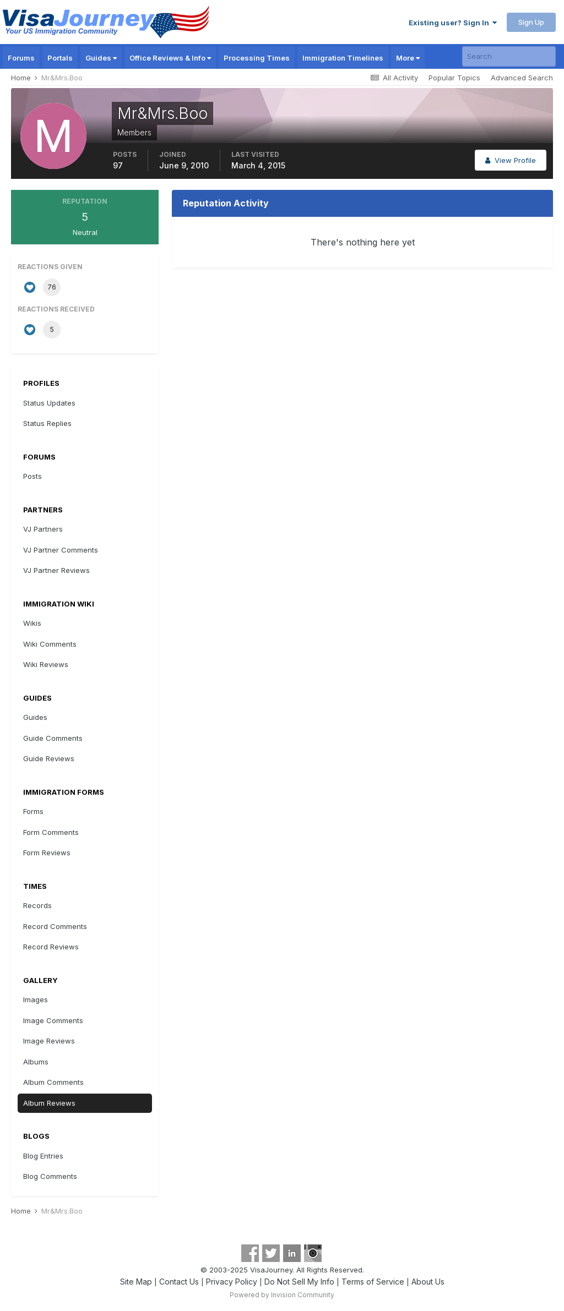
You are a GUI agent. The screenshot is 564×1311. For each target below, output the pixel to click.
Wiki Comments (50, 644)
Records (37, 905)
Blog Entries (43, 1155)
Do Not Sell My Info (299, 1281)
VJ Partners (43, 529)
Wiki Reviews (45, 664)
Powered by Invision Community (282, 1295)
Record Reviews (51, 946)
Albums (35, 1061)
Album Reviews (49, 1103)
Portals (60, 57)
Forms (33, 811)
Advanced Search (522, 77)
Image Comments (53, 1020)
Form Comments (51, 832)
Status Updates (49, 402)
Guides (101, 57)
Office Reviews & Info (170, 57)
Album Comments (53, 1082)
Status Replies (47, 423)
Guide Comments (53, 738)
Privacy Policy (231, 1281)
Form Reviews (46, 852)
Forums (21, 57)
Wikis (32, 623)
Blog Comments (50, 1176)
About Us (427, 1281)
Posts (32, 476)
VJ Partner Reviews (56, 570)
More (408, 57)
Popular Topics (454, 77)
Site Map (136, 1281)
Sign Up (531, 22)
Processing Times (257, 57)
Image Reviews (49, 1040)
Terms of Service (372, 1281)
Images (35, 999)
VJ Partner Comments (60, 549)
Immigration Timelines (342, 57)
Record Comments (55, 926)
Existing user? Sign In (453, 22)
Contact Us (179, 1281)
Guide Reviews (48, 758)
